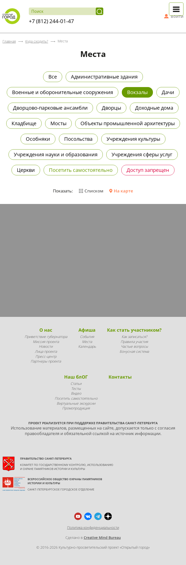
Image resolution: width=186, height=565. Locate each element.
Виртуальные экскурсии (76, 403)
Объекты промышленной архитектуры (127, 123)
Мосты (58, 123)
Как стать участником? (134, 330)
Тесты (76, 388)
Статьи (75, 383)
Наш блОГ (76, 377)
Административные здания (104, 76)
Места (87, 341)
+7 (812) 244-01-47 (51, 21)
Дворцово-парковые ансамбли (50, 107)
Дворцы (111, 107)
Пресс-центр (45, 356)
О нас (45, 330)
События (87, 336)
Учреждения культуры (133, 138)
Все (52, 76)
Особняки (38, 138)
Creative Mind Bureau (102, 537)
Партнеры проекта (46, 361)
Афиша (87, 330)
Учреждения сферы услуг (142, 154)
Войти (177, 16)
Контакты (120, 377)
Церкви (26, 170)
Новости (46, 346)
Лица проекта (46, 351)
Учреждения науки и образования (56, 154)
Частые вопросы (134, 346)
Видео (76, 393)
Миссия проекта (46, 341)
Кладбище (24, 123)
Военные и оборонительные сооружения (62, 92)
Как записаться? (134, 336)
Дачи (168, 92)
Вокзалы (137, 92)
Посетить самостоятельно (81, 170)
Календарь (87, 346)
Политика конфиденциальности (93, 527)
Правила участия (134, 341)
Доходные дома (154, 107)
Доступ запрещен (148, 170)
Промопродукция (76, 408)
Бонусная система (134, 351)
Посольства (78, 138)
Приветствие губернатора (46, 336)
